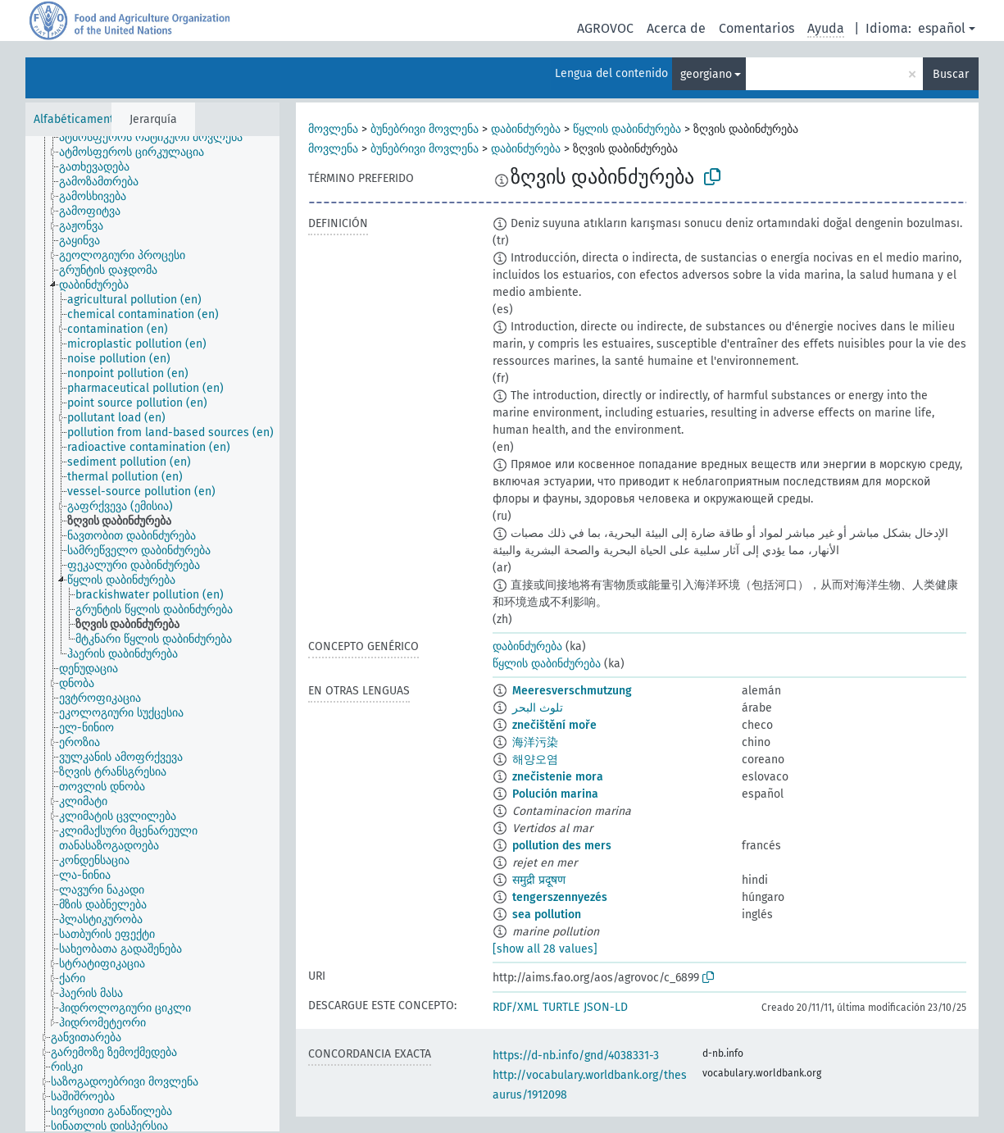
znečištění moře (554, 725)
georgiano (706, 74)
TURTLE (561, 1007)
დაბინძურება (526, 129)
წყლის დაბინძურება (627, 129)
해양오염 (535, 760)
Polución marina (555, 794)
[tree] (152, 633)
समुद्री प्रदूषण (539, 880)
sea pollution (546, 914)
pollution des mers (561, 846)
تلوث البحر (537, 708)
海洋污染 (535, 742)
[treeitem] (157, 137)
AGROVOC (605, 28)
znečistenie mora (557, 777)
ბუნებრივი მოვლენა (424, 129)
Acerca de (676, 28)
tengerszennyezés (559, 897)
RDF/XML (515, 1007)
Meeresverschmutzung (572, 691)
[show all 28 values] (545, 949)
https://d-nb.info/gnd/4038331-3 (576, 1055)
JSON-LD (606, 1007)
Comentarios (756, 28)
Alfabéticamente (77, 119)
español (941, 28)
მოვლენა (333, 129)
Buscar (951, 74)
